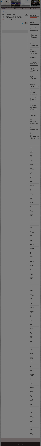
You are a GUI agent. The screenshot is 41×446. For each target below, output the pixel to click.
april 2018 (31, 270)
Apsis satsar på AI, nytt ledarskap (33, 134)
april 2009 (31, 412)
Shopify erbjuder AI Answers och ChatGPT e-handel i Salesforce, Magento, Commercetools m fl (34, 139)
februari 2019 (31, 257)
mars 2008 (31, 429)
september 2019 (31, 248)
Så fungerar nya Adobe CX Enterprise (33, 35)
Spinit (3, 19)
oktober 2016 (31, 294)
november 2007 (31, 434)
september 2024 (31, 169)
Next (39, 3)
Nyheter (13, 17)
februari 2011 (31, 383)
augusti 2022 (31, 202)
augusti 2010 (31, 391)
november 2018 (31, 261)
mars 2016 (31, 303)
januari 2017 (31, 290)
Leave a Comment (5, 18)
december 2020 (31, 228)
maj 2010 (30, 395)
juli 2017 (30, 282)
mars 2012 (31, 366)
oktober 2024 (31, 168)
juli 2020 (30, 235)
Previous (1, 3)
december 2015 (31, 307)
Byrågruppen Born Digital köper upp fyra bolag (34, 129)
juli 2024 (30, 172)
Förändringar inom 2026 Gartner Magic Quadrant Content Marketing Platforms (33, 81)
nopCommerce (11, 17)
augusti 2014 (31, 328)
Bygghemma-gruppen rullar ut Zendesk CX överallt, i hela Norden (34, 43)
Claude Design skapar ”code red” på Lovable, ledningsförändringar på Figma (34, 51)
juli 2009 (30, 408)
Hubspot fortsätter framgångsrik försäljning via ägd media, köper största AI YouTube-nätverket (34, 28)
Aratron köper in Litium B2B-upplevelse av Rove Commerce (34, 78)
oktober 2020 (31, 231)
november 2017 (31, 277)
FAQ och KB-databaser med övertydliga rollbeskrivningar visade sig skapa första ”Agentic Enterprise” (34, 54)
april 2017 (31, 286)
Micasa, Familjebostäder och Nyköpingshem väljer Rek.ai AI (34, 71)
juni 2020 (30, 236)
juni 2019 (30, 252)
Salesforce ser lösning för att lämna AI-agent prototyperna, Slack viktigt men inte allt (34, 63)
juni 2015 (30, 315)
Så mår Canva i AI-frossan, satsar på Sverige (34, 136)
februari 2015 (31, 320)
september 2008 (31, 421)
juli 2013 (30, 345)
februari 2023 (31, 194)
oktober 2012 (31, 357)
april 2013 (31, 349)
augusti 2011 (31, 375)
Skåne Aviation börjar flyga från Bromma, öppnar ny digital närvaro (34, 45)
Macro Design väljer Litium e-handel (33, 107)
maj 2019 (30, 253)
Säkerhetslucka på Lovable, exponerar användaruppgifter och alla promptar (33, 37)
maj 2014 (30, 332)
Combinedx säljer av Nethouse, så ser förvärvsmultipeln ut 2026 (33, 109)
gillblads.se (19, 19)
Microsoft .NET (8, 17)
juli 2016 (30, 298)
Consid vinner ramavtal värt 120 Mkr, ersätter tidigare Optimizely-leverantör (34, 92)
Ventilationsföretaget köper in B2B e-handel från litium (34, 132)
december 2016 (31, 291)
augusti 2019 (31, 249)
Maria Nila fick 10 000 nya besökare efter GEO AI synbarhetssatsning (34, 48)
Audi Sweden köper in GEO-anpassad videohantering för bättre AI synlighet (33, 89)
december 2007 (31, 433)
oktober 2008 (31, 420)
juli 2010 (30, 392)
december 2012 (31, 354)
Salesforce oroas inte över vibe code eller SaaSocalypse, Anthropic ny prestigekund (34, 65)
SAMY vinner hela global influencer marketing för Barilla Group (34, 24)
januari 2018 (31, 274)
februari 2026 (31, 147)
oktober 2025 (31, 152)
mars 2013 (31, 350)
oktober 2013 (31, 341)
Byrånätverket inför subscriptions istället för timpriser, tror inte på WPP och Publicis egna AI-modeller (34, 127)
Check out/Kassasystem (5, 17)
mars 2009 (31, 413)
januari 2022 (31, 211)
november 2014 (31, 324)
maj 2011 (30, 379)
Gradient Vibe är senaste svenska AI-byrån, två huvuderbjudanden (34, 68)
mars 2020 (31, 240)
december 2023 (31, 181)
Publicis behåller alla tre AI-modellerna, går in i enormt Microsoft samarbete (34, 84)
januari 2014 (31, 337)
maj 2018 (30, 269)
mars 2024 (31, 177)
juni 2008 (30, 425)
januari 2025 (31, 164)
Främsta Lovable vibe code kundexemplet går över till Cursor (34, 73)
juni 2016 (30, 299)
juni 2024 (30, 173)
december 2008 (31, 417)
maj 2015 (30, 316)
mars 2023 (31, 193)
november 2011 (31, 371)
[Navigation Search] (38, 8)
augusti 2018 (31, 265)
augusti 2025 (31, 155)
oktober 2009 (31, 404)
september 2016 (31, 295)
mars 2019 (31, 256)
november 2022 (31, 198)
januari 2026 (31, 148)
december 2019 (31, 244)
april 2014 (31, 333)
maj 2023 (30, 190)
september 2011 (31, 374)
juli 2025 (30, 156)
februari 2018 (31, 273)
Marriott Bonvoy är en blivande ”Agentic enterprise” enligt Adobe (34, 22)
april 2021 (31, 223)
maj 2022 (30, 206)
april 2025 (31, 160)
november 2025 (31, 151)
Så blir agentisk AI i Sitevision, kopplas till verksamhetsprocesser (34, 30)
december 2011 (31, 370)
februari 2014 (31, 336)
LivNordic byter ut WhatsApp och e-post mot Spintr (34, 118)
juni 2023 (30, 189)
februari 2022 (31, 210)
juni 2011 (30, 378)
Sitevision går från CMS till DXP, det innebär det (34, 123)
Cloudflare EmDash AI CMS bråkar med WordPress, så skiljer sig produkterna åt (34, 97)
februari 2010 (31, 399)
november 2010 (31, 387)
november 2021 (31, 214)
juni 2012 (30, 362)
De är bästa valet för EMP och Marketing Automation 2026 (34, 102)
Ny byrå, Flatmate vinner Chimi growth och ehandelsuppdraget (34, 76)
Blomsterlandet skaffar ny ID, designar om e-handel (34, 86)
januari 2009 (31, 416)
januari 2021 (31, 227)
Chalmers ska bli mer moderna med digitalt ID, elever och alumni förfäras (34, 40)
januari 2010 (31, 400)
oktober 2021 (31, 215)
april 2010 (31, 396)
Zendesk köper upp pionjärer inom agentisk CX (34, 115)
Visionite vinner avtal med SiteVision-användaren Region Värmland (33, 105)
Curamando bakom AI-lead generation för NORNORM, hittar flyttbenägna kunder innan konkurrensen (34, 113)
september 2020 (31, 232)
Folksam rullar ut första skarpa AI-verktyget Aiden (34, 33)
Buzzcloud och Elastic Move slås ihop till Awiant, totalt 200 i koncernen (34, 121)
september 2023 (31, 185)
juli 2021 (30, 219)
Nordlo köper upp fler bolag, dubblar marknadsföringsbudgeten (33, 94)
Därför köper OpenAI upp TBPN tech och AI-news (34, 100)
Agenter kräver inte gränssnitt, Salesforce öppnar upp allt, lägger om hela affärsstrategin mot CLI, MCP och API (34, 57)
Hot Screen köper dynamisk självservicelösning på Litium (32, 60)
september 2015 (31, 311)
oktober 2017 (31, 278)
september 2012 (31, 358)
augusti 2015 (31, 312)
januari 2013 (31, 353)
